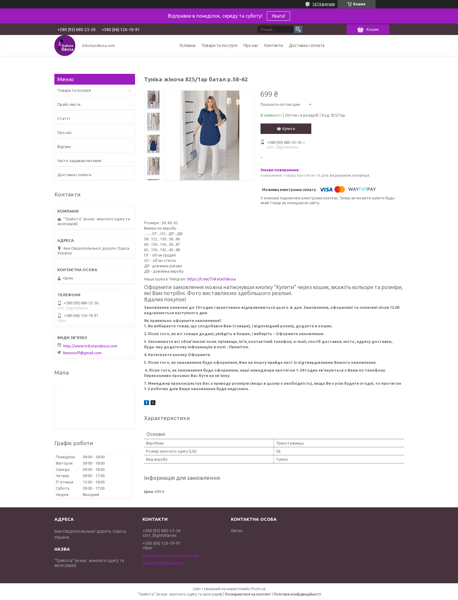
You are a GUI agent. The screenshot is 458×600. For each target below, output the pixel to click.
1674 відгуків (324, 4)
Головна (187, 45)
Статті (63, 118)
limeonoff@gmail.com (82, 353)
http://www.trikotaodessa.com (90, 346)
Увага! (278, 16)
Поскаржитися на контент (248, 594)
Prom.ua (258, 589)
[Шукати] (298, 29)
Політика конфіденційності (297, 594)
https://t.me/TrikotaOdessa (211, 279)
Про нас (250, 45)
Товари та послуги (219, 45)
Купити (288, 128)
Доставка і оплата (306, 45)
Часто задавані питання (79, 160)
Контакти (273, 45)
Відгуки (64, 146)
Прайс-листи (68, 104)
